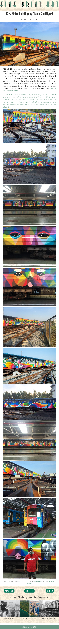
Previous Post (9, 591)
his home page (37, 581)
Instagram (51, 581)
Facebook (29, 583)
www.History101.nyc (38, 597)
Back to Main (29, 591)
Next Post (50, 591)
